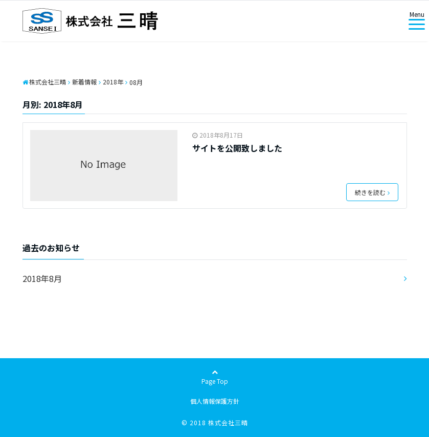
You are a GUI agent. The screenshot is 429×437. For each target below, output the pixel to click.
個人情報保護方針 (214, 401)
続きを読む (372, 192)
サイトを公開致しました (237, 148)
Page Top (214, 377)
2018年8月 (42, 278)
